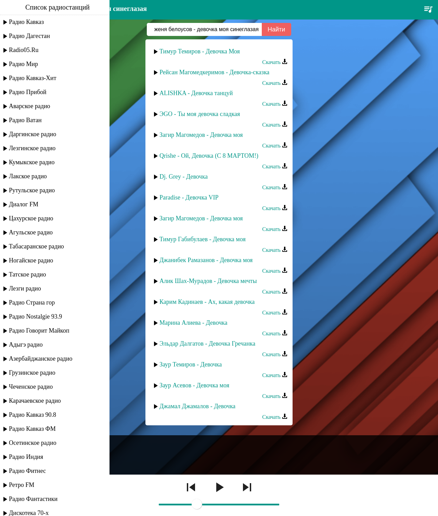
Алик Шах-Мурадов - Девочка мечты (208, 281)
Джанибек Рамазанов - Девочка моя (206, 260)
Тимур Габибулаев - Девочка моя (202, 239)
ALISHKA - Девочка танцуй (196, 93)
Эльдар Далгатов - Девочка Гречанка (207, 343)
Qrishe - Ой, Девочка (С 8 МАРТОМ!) (208, 155)
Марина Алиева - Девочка (193, 322)
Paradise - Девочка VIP (188, 197)
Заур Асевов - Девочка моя (194, 385)
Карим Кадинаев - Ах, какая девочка (207, 301)
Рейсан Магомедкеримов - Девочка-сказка (214, 72)
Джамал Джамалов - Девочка (197, 406)
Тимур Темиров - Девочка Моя (199, 51)
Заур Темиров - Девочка (190, 364)
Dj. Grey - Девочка (183, 176)
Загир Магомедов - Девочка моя (201, 134)
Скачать (274, 62)
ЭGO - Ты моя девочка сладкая (199, 114)
